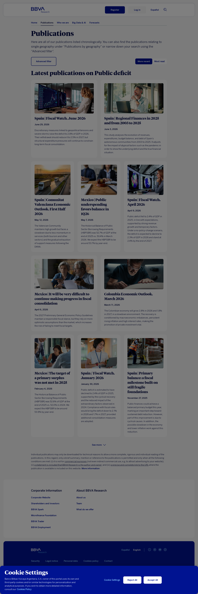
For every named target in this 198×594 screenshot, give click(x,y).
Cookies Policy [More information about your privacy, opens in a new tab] (24, 592)
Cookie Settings (112, 583)
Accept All (152, 583)
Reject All (132, 583)
